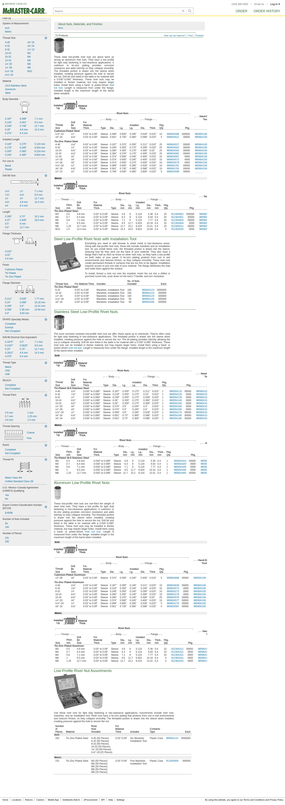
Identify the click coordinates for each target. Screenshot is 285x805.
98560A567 (173, 156)
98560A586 (173, 134)
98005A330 (176, 409)
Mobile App (53, 800)
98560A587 (173, 606)
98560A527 (173, 144)
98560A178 (173, 594)
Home (5, 800)
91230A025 (177, 229)
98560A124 (148, 293)
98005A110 (176, 391)
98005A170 (176, 412)
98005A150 (176, 403)
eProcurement (91, 800)
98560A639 (173, 585)
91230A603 (177, 220)
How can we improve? (175, 35)
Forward (199, 35)
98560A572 (173, 159)
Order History (267, 11)
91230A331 (177, 655)
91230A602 (177, 214)
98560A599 (173, 171)
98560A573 (173, 588)
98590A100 (201, 134)
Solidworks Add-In (71, 800)
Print (190, 35)
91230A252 (177, 661)
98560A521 (173, 137)
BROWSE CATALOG (16, 4)
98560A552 (173, 150)
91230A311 (177, 648)
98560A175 (173, 603)
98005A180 (176, 415)
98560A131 (172, 738)
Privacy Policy (276, 800)
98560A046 (148, 302)
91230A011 (177, 226)
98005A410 (180, 460)
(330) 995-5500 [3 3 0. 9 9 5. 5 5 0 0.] (240, 4)
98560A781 (173, 165)
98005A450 (180, 473)
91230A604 (177, 223)
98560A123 (148, 290)
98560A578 (173, 597)
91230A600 (172, 760)
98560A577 (173, 600)
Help (110, 800)
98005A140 (176, 400)
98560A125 (148, 296)
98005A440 (180, 470)
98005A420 (180, 463)
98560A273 (173, 591)
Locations (16, 800)
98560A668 (173, 577)
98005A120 (176, 394)
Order (241, 11)
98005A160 (176, 406)
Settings (120, 800)
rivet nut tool (75, 348)
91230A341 (177, 658)
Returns (29, 800)
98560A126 (148, 299)
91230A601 (177, 217)
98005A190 (176, 418)
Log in (275, 4)
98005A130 (176, 397)
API (103, 800)
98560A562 (173, 153)
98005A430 (180, 467)
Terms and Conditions (254, 800)
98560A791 (173, 168)
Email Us (259, 4)
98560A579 (173, 162)
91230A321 (177, 652)
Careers (40, 800)
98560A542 (173, 147)
